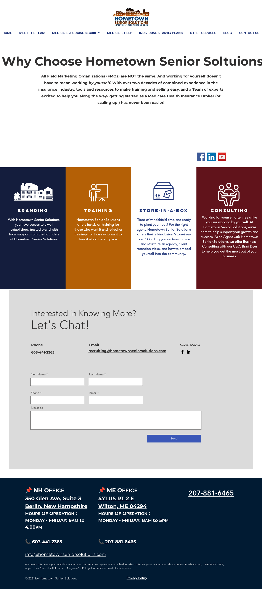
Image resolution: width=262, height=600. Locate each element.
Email (92, 392)
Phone (35, 392)
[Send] (174, 438)
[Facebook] (201, 157)
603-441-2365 (47, 541)
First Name (38, 374)
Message (37, 407)
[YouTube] (222, 157)
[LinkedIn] (211, 157)
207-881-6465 (120, 541)
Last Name (96, 374)
